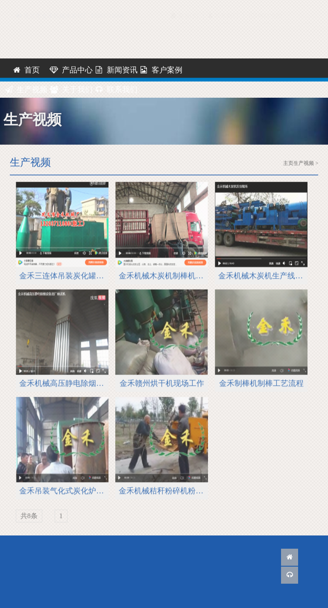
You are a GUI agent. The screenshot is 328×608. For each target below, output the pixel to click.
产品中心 (71, 70)
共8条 (29, 517)
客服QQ (184, 8)
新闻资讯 (116, 70)
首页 (26, 70)
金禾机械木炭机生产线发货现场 (263, 277)
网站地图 (265, 8)
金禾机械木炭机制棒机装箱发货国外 (163, 277)
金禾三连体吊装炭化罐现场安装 (63, 277)
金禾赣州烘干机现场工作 (162, 384)
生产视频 (26, 89)
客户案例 (161, 70)
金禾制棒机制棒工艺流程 (261, 384)
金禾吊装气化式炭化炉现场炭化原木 (63, 492)
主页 (288, 163)
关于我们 (71, 89)
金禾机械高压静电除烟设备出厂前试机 (63, 384)
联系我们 (223, 8)
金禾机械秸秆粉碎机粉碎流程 (163, 492)
